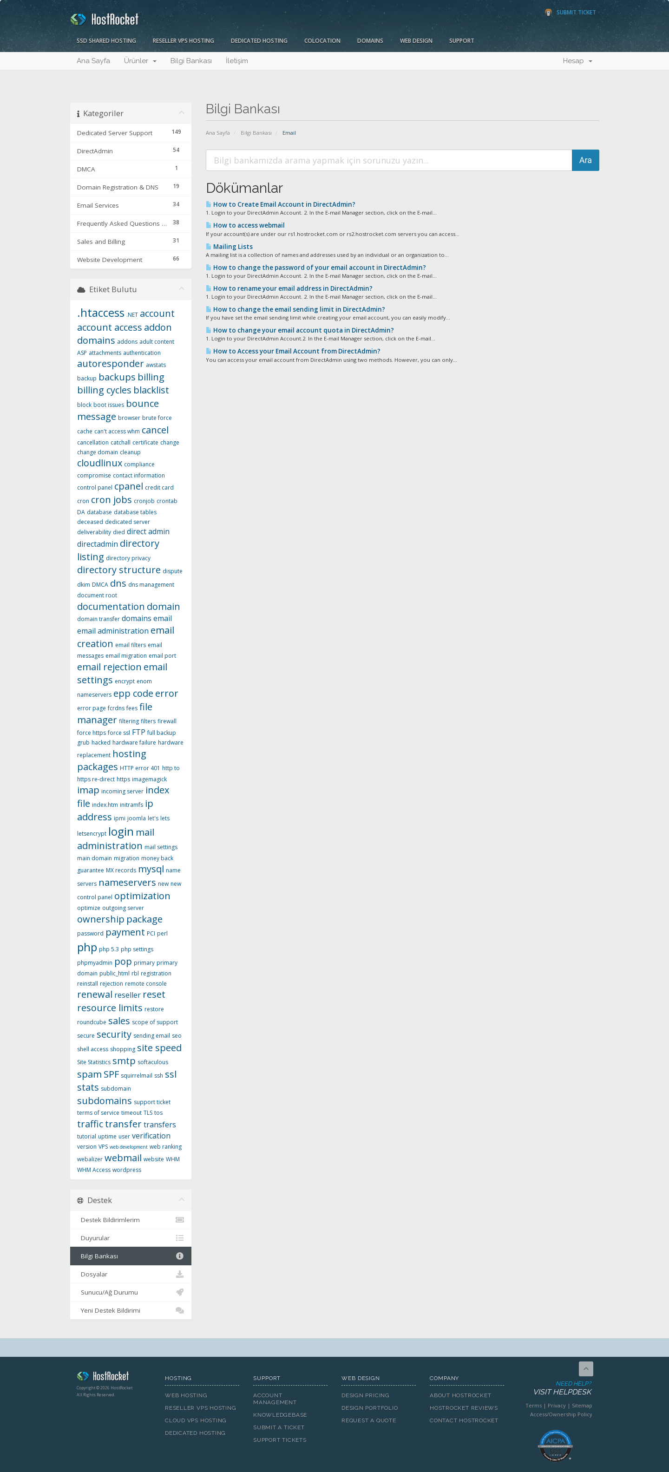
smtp (124, 1060)
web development (129, 1147)
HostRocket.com (114, 1378)
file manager (114, 713)
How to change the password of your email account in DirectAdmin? (316, 267)
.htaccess (101, 312)
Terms (533, 1405)
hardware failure (134, 742)
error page (91, 708)
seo (177, 1036)
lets (165, 818)
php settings (137, 949)
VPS (103, 1147)
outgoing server (123, 908)
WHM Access (94, 1170)
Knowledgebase (280, 1415)
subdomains (104, 1100)
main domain (94, 858)
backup (87, 378)
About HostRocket (460, 1395)
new (163, 884)
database (99, 512)
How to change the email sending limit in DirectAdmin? (295, 309)
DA (81, 512)
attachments (105, 353)
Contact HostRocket (464, 1420)
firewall (167, 721)
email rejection (109, 667)
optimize (88, 908)
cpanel (128, 486)
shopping (122, 1049)
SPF (111, 1074)
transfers (160, 1124)
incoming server (122, 791)
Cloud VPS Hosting (196, 1420)
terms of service (98, 1113)
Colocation (322, 41)
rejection (111, 984)
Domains (370, 41)
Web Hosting (186, 1395)
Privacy (557, 1405)
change (169, 442)
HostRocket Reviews (464, 1408)
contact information (139, 475)
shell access (92, 1049)
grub (83, 742)
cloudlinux (99, 463)
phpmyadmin (94, 963)
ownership (101, 919)
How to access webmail (245, 225)
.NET (132, 315)
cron (83, 501)
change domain (97, 452)
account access (109, 327)
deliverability (94, 532)
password (90, 933)
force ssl (119, 733)
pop (123, 961)
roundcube (91, 1022)
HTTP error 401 (140, 768)
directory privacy (128, 558)
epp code (133, 693)
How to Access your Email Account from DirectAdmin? (293, 351)
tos (158, 1113)
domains (136, 618)
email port (162, 656)
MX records (121, 870)
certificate (145, 442)
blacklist (151, 390)
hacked (101, 742)
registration (156, 973)
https (123, 779)
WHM (173, 1159)
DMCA (100, 585)
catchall (121, 442)
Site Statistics (94, 1062)
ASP (82, 353)
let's (153, 818)
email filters (130, 645)
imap (88, 790)
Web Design (416, 41)
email (162, 618)
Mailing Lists (229, 246)
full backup (161, 733)
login (121, 831)
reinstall (87, 984)
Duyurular (130, 1237)
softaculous (153, 1062)
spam (89, 1074)
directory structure (119, 569)
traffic (90, 1124)
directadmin (97, 544)
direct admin (148, 531)
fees (132, 708)
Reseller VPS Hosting (183, 41)
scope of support (155, 1022)
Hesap (577, 61)
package (144, 919)
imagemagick (149, 779)
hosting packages (111, 760)
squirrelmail (136, 1075)
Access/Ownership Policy (561, 1414)
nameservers (127, 882)
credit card (159, 487)
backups (117, 377)
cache (84, 431)
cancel (155, 430)
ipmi (119, 818)
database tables (135, 512)
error (166, 693)
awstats (156, 365)
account (157, 313)
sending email (151, 1036)
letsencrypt (91, 833)
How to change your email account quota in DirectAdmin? (300, 330)
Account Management (275, 1399)
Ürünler (140, 61)
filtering (129, 721)
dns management (151, 585)
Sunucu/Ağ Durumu (130, 1292)
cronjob (144, 501)
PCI (151, 933)
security (114, 1034)
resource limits (110, 1007)
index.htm (105, 805)
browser (129, 418)
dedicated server (127, 522)
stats (88, 1087)
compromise (94, 475)
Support (461, 41)
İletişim (237, 61)
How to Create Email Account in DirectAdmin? (280, 204)
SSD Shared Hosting (106, 41)
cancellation (93, 442)
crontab (167, 501)
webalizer (90, 1159)
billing (151, 377)
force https (91, 733)
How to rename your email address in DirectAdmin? (289, 288)
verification (151, 1136)
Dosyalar (130, 1274)
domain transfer (98, 619)
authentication (142, 353)
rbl (135, 973)
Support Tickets (280, 1440)
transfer (123, 1124)
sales (119, 1020)
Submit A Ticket (279, 1427)
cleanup (130, 452)
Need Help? (554, 1388)
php (87, 947)
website (154, 1159)
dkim (83, 585)
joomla (136, 818)
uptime (107, 1136)
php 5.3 (109, 949)
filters (148, 721)
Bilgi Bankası (191, 61)
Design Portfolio (369, 1408)
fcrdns (116, 708)
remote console (146, 984)
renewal (94, 994)
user (124, 1136)
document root (97, 595)
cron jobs (111, 499)
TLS (148, 1113)
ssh (158, 1075)
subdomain (116, 1089)
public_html (114, 973)
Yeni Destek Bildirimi (130, 1310)
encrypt (125, 681)
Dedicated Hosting (259, 41)
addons (127, 342)
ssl (171, 1074)
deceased (90, 522)
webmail (123, 1157)
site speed (159, 1047)
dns (118, 583)
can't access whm (117, 431)
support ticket (152, 1102)
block (84, 405)
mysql (151, 869)
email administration (113, 631)
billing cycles (104, 390)
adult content (156, 342)
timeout (131, 1113)
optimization (142, 896)
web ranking (166, 1147)
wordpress (126, 1170)
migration (126, 858)
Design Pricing (365, 1395)
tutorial (86, 1136)
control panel (94, 487)
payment (125, 932)
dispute (173, 571)
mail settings (160, 847)
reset (154, 994)
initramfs (131, 805)
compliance (139, 464)
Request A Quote (368, 1420)
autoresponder (110, 363)
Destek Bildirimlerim (130, 1219)
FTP (138, 732)
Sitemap (582, 1405)
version (87, 1147)
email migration (126, 656)
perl (162, 933)
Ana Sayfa (93, 61)
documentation (111, 606)
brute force (157, 418)
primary (144, 963)
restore (154, 1009)
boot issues (108, 405)
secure (86, 1036)
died (119, 532)
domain (163, 606)
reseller (127, 995)
